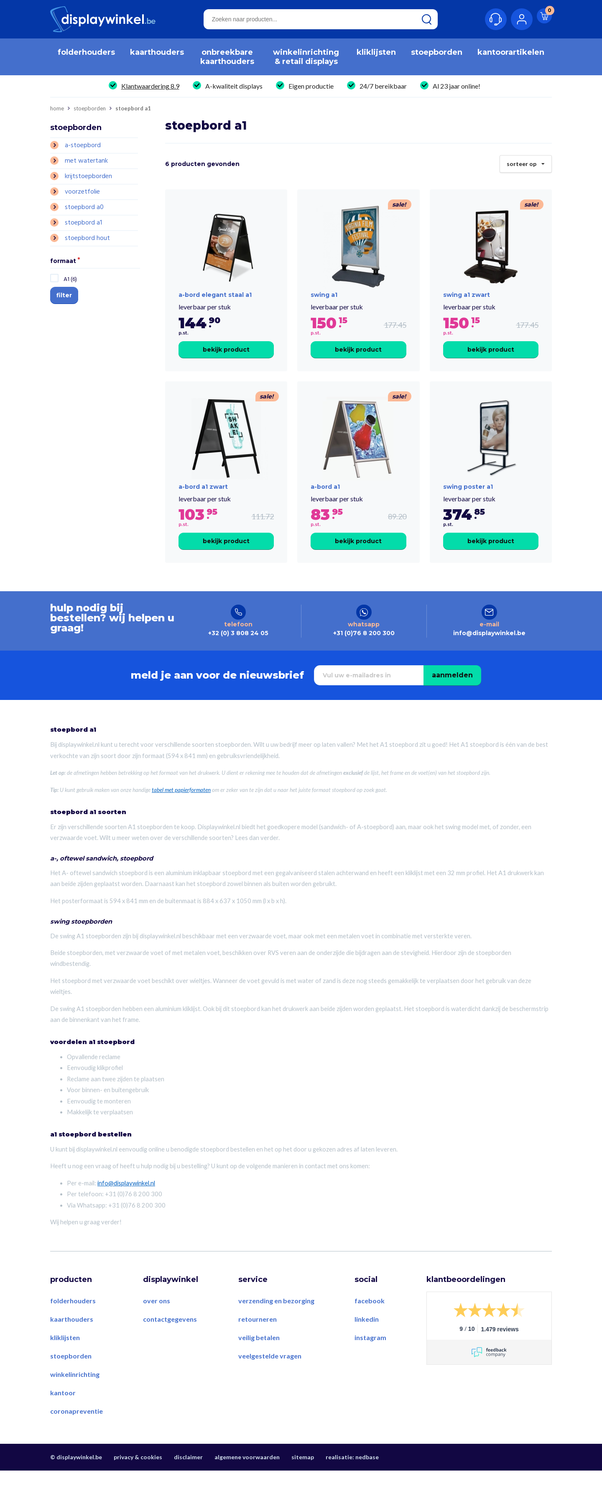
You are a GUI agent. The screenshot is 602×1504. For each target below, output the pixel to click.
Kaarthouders (71, 1353)
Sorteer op (525, 161)
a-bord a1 (325, 511)
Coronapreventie (76, 1444)
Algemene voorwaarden (247, 1490)
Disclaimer (188, 1490)
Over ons (156, 1334)
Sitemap (302, 1490)
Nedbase (367, 1490)
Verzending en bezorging (276, 1334)
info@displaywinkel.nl (126, 1216)
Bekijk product (226, 361)
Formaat (63, 261)
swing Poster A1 (468, 511)
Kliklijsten (65, 1371)
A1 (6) (70, 279)
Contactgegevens (170, 1353)
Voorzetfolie (82, 191)
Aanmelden (452, 709)
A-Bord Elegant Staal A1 (215, 307)
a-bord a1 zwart (203, 511)
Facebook (370, 1334)
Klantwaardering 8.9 (150, 86)
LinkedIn (367, 1353)
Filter (64, 295)
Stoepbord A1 (83, 222)
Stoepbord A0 (84, 207)
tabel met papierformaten (181, 823)
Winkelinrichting (74, 1408)
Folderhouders (73, 1334)
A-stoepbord (83, 145)
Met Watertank (86, 161)
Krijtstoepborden (88, 176)
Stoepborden (90, 108)
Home (57, 108)
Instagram (370, 1371)
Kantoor (63, 1426)
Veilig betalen (259, 1371)
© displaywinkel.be (76, 1490)
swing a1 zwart (466, 307)
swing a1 (324, 307)
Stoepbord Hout (87, 238)
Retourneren (257, 1353)
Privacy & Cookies (138, 1490)
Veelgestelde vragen (269, 1390)
